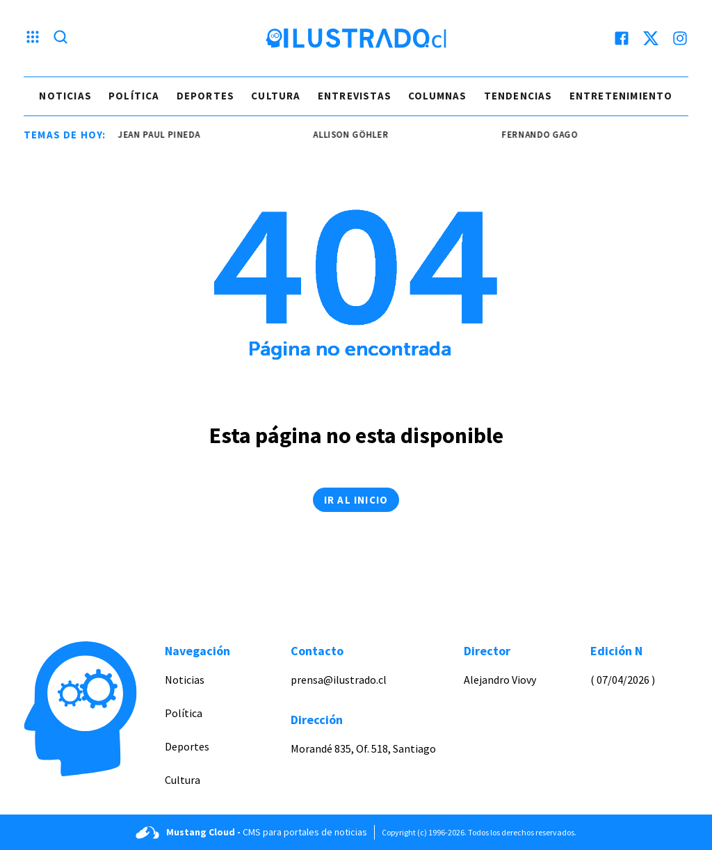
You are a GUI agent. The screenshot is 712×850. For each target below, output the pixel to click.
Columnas (437, 95)
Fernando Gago (543, 135)
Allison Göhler (353, 135)
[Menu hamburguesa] (32, 38)
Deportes (206, 95)
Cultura (275, 95)
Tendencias (518, 95)
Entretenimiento (621, 95)
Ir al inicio (356, 499)
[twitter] (650, 38)
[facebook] (621, 38)
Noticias (65, 95)
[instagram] (680, 38)
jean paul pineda (162, 135)
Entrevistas (354, 95)
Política (134, 95)
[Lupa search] (60, 38)
